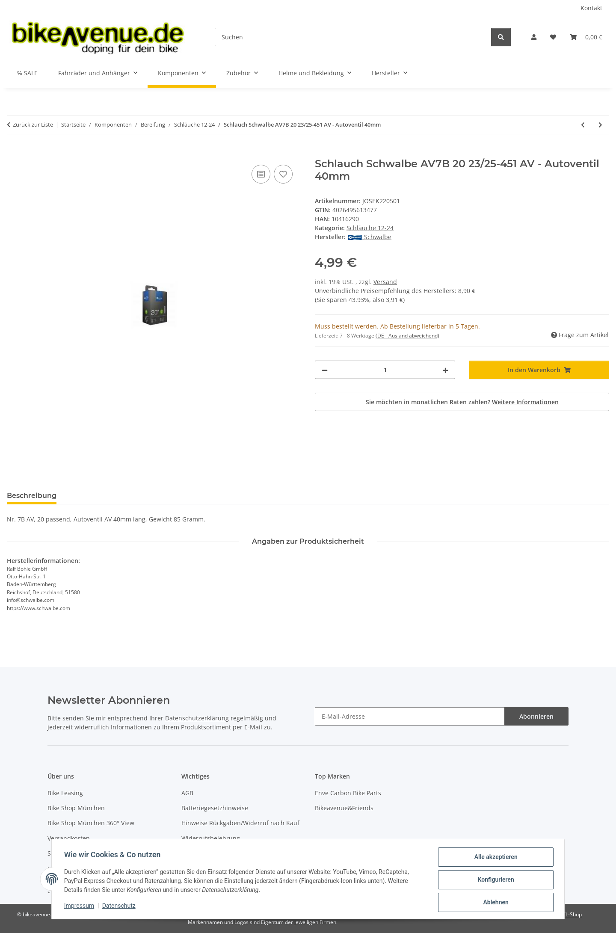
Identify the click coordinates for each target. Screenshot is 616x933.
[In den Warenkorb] (14, 153)
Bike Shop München (76, 808)
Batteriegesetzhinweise (214, 808)
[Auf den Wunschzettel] (283, 174)
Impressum (80, 906)
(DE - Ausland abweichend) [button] (407, 335)
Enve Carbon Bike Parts (348, 793)
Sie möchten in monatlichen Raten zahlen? (462, 402)
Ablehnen (494, 902)
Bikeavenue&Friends (344, 808)
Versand (385, 282)
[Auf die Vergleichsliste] (261, 174)
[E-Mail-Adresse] (410, 716)
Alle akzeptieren (494, 858)
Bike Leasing (65, 793)
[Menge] (385, 370)
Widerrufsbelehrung (210, 838)
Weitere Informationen (525, 402)
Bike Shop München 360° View (90, 823)
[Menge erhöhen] (445, 370)
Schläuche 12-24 (370, 228)
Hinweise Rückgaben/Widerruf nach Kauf (240, 823)
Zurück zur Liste (33, 124)
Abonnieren (536, 716)
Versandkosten (68, 838)
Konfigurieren (494, 880)
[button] (533, 37)
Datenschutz (120, 906)
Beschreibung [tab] (31, 496)
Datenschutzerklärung (197, 718)
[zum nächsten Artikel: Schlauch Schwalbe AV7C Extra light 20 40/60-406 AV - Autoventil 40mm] (600, 125)
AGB (187, 793)
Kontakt (591, 8)
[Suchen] (353, 37)
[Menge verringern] (324, 370)
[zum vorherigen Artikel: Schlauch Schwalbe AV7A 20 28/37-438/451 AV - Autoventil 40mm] (583, 125)
